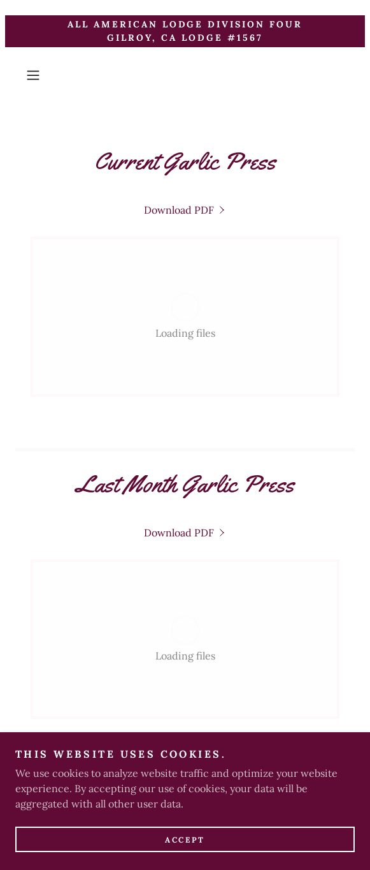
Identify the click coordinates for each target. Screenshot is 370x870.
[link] (185, 209)
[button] (45, 75)
